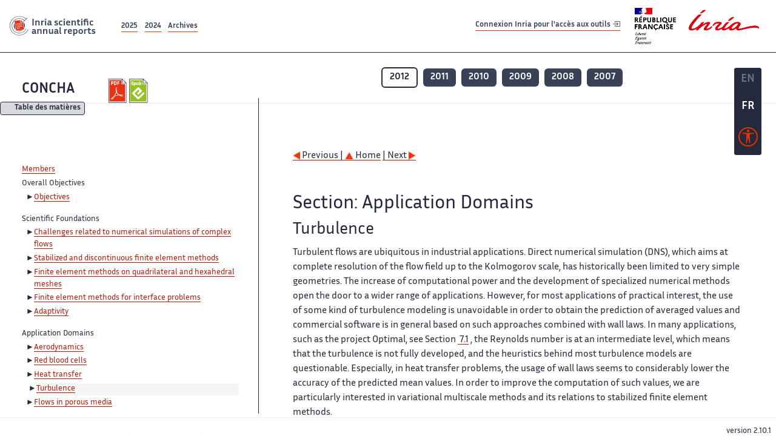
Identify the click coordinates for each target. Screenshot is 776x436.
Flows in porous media (73, 402)
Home (363, 156)
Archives (183, 26)
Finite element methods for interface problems (117, 298)
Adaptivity (51, 311)
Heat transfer (58, 374)
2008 (563, 77)
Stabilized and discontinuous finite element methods (126, 258)
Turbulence (55, 388)
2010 (479, 77)
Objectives (52, 197)
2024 (153, 26)
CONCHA (48, 89)
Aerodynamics (59, 347)
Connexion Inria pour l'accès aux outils (547, 25)
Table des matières (48, 108)
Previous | (319, 156)
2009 (520, 77)
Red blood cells (60, 361)
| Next (399, 156)
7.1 (463, 340)
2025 (129, 26)
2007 (604, 77)
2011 (439, 77)
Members (38, 169)
